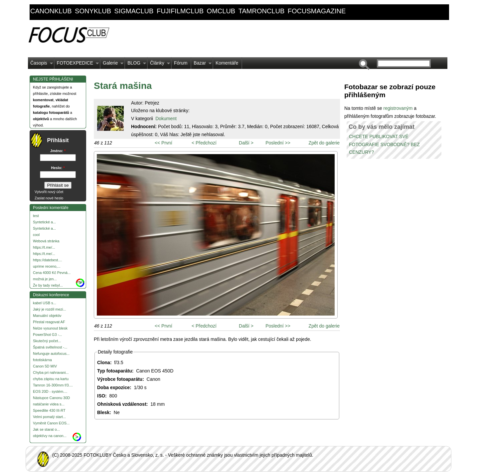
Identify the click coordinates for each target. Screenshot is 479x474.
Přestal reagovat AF (49, 322)
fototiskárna (42, 360)
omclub (221, 11)
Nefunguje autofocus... (51, 354)
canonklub (51, 11)
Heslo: (58, 168)
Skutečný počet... (47, 341)
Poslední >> (277, 142)
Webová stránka (46, 241)
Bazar (201, 64)
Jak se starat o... (46, 429)
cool (36, 235)
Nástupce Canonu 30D (51, 398)
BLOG (135, 64)
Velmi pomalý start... (49, 417)
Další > (246, 142)
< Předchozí (204, 142)
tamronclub (262, 11)
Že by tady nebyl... (48, 285)
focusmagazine (317, 11)
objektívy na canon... (50, 436)
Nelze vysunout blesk (50, 328)
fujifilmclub (180, 11)
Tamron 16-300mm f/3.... (53, 385)
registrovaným (398, 108)
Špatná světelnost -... (50, 347)
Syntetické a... (44, 222)
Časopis (40, 64)
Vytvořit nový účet (49, 192)
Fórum (180, 63)
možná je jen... (45, 279)
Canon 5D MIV (45, 366)
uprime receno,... (47, 266)
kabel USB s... (44, 303)
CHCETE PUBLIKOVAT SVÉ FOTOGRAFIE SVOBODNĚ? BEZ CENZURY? (384, 144)
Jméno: (58, 151)
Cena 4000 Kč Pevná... (52, 273)
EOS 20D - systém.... (50, 391)
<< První (163, 142)
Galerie (111, 64)
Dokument (166, 118)
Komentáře (227, 63)
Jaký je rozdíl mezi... (49, 309)
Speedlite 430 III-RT (49, 410)
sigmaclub (134, 11)
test (36, 216)
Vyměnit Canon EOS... (51, 423)
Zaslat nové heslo (49, 198)
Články (159, 64)
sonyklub (93, 11)
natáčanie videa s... (49, 404)
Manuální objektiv (47, 316)
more (80, 282)
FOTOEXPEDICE (77, 64)
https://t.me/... (44, 247)
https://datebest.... (47, 260)
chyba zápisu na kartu (51, 379)
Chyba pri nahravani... (51, 372)
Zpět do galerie (324, 142)
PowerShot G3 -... (47, 335)
